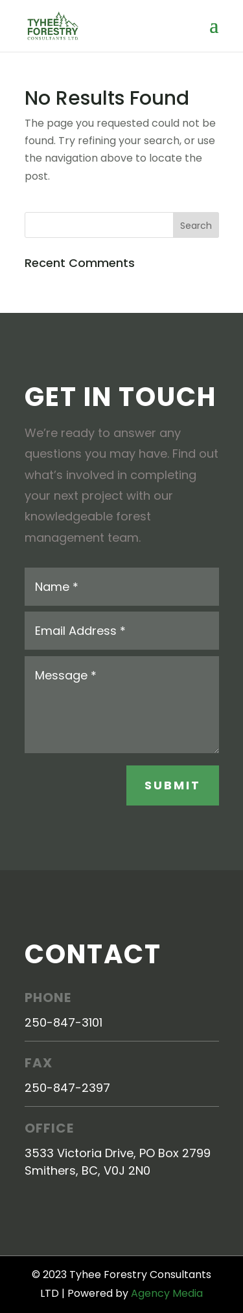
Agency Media (167, 1293)
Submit (173, 785)
